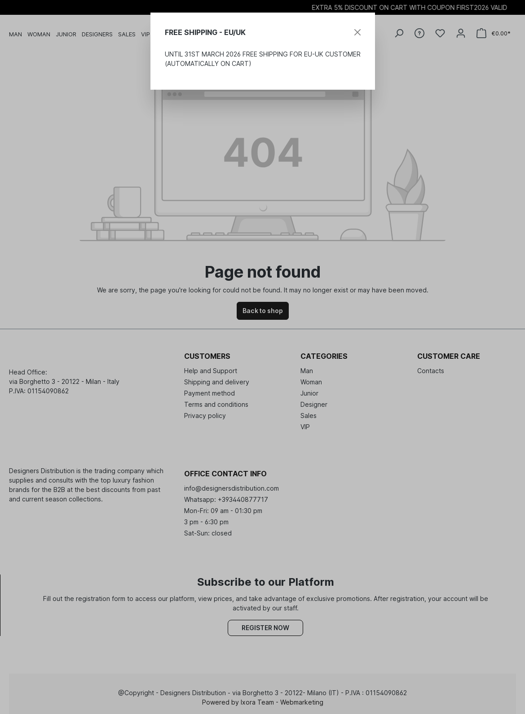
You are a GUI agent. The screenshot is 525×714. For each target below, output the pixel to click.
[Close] (357, 32)
